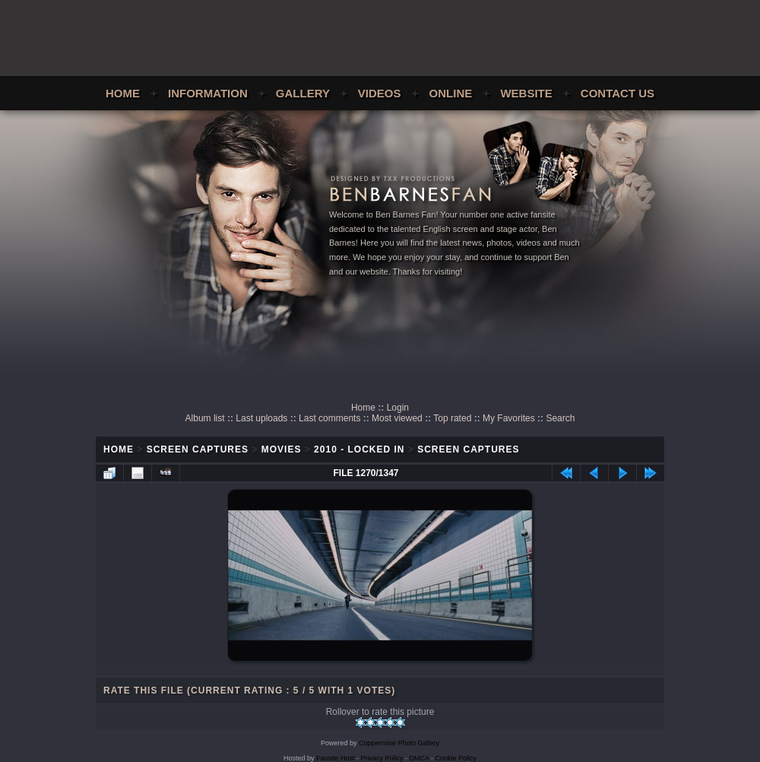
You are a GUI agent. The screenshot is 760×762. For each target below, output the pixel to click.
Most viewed (397, 418)
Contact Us (617, 93)
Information (208, 93)
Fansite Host (335, 758)
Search (560, 418)
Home (123, 93)
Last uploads (261, 418)
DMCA (419, 758)
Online (451, 93)
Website (526, 93)
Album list (205, 418)
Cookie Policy (456, 758)
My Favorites (509, 418)
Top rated (452, 418)
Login (398, 407)
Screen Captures (198, 449)
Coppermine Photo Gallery (399, 743)
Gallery (303, 93)
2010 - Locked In (359, 449)
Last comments (329, 418)
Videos (379, 93)
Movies (281, 449)
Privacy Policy (382, 758)
